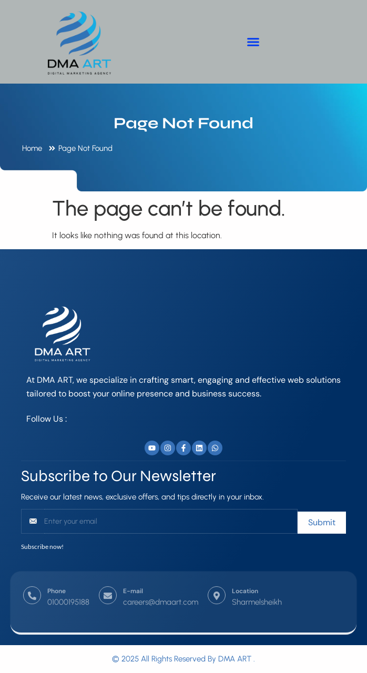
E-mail (133, 579)
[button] (253, 42)
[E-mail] (108, 584)
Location (245, 579)
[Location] (217, 584)
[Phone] (32, 584)
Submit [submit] (321, 522)
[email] (171, 521)
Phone (56, 579)
